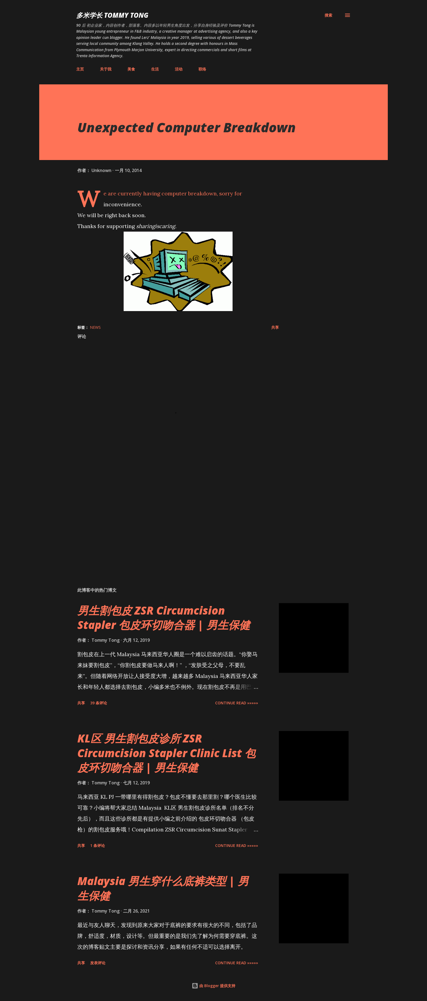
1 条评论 (97, 845)
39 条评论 (98, 702)
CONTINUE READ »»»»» (236, 702)
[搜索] (328, 15)
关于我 (105, 69)
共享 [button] (275, 327)
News (95, 327)
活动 (178, 69)
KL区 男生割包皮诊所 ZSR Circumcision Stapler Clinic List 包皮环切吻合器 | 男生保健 (166, 753)
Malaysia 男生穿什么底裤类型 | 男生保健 (163, 888)
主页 (80, 69)
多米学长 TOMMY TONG (112, 15)
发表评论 (97, 962)
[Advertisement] (169, 519)
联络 (202, 69)
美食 (131, 69)
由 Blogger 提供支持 (213, 985)
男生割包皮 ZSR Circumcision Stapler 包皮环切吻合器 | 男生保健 (163, 617)
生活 (155, 69)
